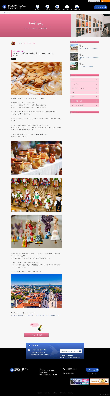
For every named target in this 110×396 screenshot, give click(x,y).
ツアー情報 (47, 393)
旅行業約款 (62, 393)
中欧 (73, 97)
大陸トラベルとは (67, 9)
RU (98, 1)
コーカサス (75, 84)
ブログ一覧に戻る (37, 335)
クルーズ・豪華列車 (77, 105)
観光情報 (55, 393)
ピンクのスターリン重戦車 (86, 66)
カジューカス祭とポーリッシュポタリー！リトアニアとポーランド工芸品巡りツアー (35, 315)
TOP (5, 12)
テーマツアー (47, 9)
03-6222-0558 (71, 369)
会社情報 (39, 393)
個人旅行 (37, 9)
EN (95, 1)
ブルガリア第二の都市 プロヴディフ (88, 48)
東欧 (73, 92)
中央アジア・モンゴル (78, 88)
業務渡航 (57, 9)
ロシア (74, 80)
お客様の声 (77, 9)
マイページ (107, 1)
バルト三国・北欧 (77, 101)
